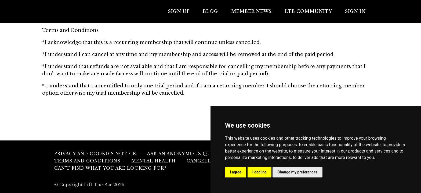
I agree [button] (235, 172)
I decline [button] (259, 172)
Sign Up (188, 11)
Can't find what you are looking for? (110, 168)
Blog (217, 11)
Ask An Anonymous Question (189, 153)
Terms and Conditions (87, 161)
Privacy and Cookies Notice (95, 153)
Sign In (356, 11)
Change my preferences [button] (297, 172)
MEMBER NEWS (256, 11)
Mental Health (154, 161)
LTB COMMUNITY (311, 11)
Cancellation (207, 161)
